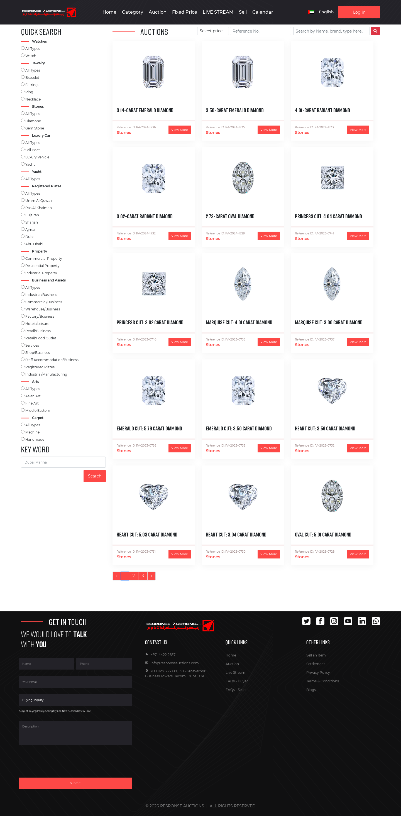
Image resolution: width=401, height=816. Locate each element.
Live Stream (235, 672)
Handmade (34, 439)
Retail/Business (38, 331)
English (326, 11)
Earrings (32, 85)
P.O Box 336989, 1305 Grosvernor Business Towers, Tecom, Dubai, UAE (176, 673)
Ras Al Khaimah (38, 208)
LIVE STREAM (218, 12)
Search (94, 476)
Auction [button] (158, 12)
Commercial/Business (43, 302)
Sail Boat (32, 150)
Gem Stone (34, 128)
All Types (32, 48)
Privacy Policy (318, 672)
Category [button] (132, 12)
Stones (124, 132)
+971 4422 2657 (160, 655)
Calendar (262, 12)
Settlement (315, 664)
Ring (29, 92)
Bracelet (32, 77)
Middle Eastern (37, 410)
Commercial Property (43, 258)
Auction (232, 664)
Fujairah (32, 215)
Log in (359, 12)
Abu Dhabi (34, 244)
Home (109, 12)
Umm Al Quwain (39, 201)
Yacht (30, 164)
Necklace (33, 99)
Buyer (243, 681)
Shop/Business (37, 353)
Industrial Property (41, 273)
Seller (242, 690)
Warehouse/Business (42, 309)
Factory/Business (39, 316)
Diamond (33, 121)
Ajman (30, 229)
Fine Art (32, 403)
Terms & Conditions (322, 681)
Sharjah (31, 222)
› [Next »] (151, 575)
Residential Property (42, 266)
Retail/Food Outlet (40, 338)
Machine (32, 432)
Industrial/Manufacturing (46, 374)
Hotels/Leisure (37, 324)
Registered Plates (40, 367)
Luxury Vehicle (37, 157)
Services (32, 345)
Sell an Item (316, 655)
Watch (30, 56)
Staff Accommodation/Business (52, 360)
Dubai (30, 237)
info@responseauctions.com (172, 663)
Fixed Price (184, 12)
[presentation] (61, 764)
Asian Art (33, 396)
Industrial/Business (41, 295)
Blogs (311, 690)
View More (179, 130)
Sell (243, 12)
